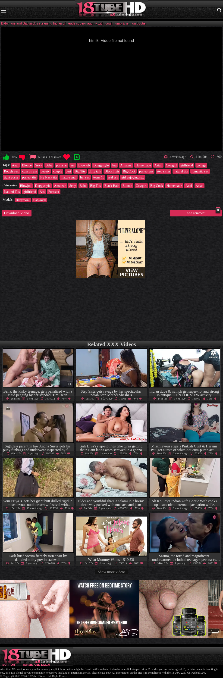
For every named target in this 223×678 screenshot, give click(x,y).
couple (57, 171)
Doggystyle (101, 165)
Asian (158, 165)
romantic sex (200, 171)
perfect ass (146, 171)
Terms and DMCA (36, 664)
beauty (45, 171)
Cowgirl (171, 165)
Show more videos (111, 572)
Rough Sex (11, 171)
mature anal (68, 177)
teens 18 (98, 177)
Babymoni (23, 200)
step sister (163, 171)
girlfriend (186, 165)
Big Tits (80, 171)
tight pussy (11, 177)
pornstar (61, 165)
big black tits (48, 177)
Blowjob (84, 165)
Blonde (27, 165)
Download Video (16, 213)
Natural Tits (12, 192)
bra (114, 165)
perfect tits (29, 177)
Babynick (39, 200)
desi (68, 171)
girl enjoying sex (132, 177)
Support (9, 664)
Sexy (38, 165)
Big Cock (129, 171)
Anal (15, 165)
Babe (49, 165)
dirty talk (95, 171)
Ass (42, 192)
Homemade (143, 165)
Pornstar (53, 192)
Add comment (203, 212)
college (201, 165)
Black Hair (112, 171)
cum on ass (29, 171)
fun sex (85, 177)
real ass (113, 177)
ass (73, 165)
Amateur (126, 165)
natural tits (181, 171)
